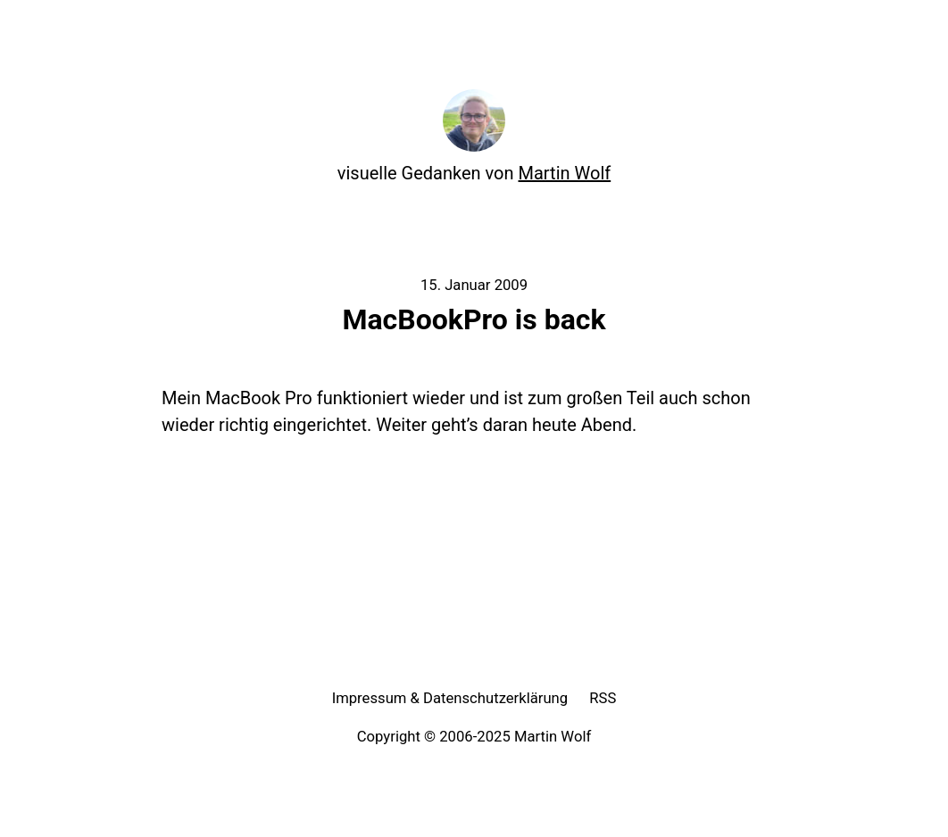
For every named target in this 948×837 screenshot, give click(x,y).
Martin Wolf (565, 173)
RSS (602, 698)
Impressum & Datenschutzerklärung (450, 698)
